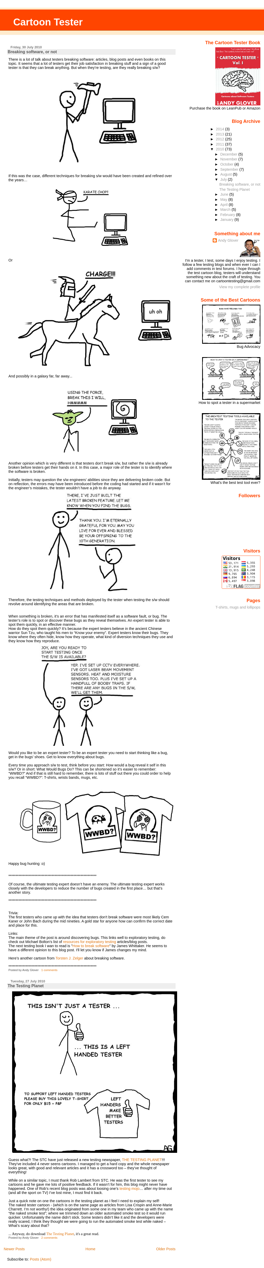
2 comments (49, 1237)
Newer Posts (14, 1249)
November (229, 159)
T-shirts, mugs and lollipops (238, 607)
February (228, 215)
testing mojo (129, 1189)
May (224, 199)
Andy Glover (228, 240)
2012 (220, 139)
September (229, 169)
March (226, 209)
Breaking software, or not (32, 52)
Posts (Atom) (40, 1259)
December (229, 154)
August (226, 174)
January (227, 220)
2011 (220, 144)
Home (90, 1249)
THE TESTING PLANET (142, 1160)
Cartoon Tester (48, 22)
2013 (220, 134)
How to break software (90, 946)
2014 (220, 129)
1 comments (49, 970)
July (224, 179)
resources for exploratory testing (89, 942)
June (224, 194)
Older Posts (166, 1249)
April (224, 205)
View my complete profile (239, 287)
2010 (220, 149)
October (227, 164)
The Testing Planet (26, 986)
